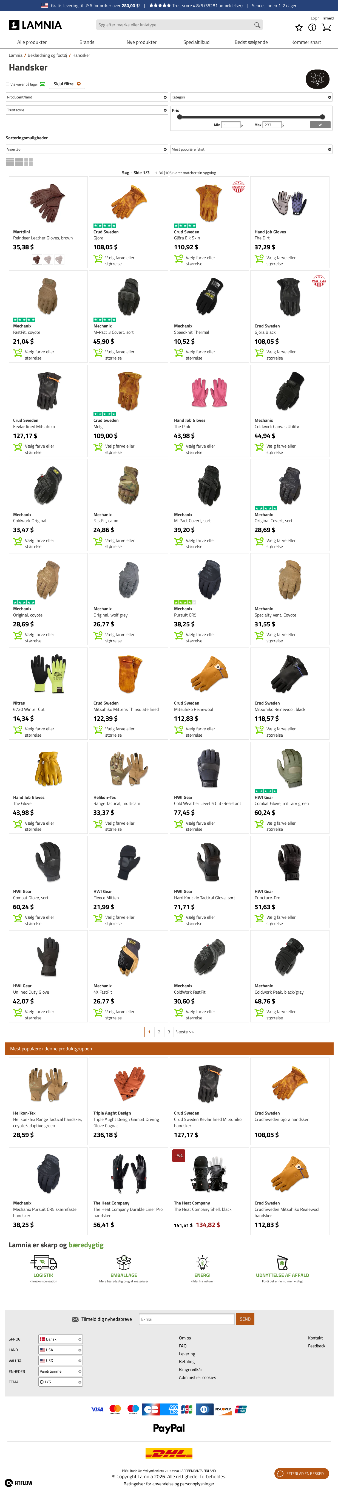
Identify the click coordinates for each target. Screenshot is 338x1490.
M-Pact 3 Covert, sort (113, 332)
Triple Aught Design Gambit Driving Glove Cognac (126, 1122)
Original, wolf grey (110, 615)
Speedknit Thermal (191, 332)
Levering (187, 1353)
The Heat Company (111, 1203)
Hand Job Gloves (270, 231)
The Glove (22, 803)
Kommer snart (306, 42)
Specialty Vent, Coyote (275, 615)
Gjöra (98, 237)
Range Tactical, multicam (116, 803)
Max (258, 125)
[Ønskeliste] (299, 27)
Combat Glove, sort (31, 897)
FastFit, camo (105, 520)
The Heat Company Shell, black (203, 1209)
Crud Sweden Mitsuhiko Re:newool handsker (287, 1212)
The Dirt (262, 237)
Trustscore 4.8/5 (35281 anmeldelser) (196, 5)
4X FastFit (102, 992)
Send (245, 1319)
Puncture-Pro (267, 897)
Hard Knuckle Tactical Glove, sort (204, 897)
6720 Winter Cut (29, 709)
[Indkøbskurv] (326, 27)
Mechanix (22, 326)
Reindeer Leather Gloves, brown (43, 237)
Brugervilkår (190, 1369)
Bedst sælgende (251, 42)
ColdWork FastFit (190, 992)
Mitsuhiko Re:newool (193, 709)
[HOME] (36, 24)
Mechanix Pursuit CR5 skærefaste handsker (44, 1212)
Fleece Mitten (106, 897)
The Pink (182, 426)
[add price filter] (320, 124)
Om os (185, 1338)
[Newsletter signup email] (187, 1319)
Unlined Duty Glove (31, 992)
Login (315, 18)
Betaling (187, 1361)
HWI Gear (183, 797)
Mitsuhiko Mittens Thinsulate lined (126, 709)
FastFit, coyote (26, 332)
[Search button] (257, 25)
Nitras (19, 703)
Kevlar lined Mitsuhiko (34, 426)
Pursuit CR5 (185, 615)
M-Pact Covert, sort (192, 520)
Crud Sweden (106, 231)
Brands (86, 42)
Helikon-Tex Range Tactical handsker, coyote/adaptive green (47, 1122)
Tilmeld (328, 18)
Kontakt (315, 1338)
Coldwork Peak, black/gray (279, 992)
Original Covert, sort (273, 520)
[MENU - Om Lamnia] (312, 27)
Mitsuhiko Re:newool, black (280, 709)
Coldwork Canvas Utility (277, 426)
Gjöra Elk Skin (187, 237)
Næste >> (184, 1031)
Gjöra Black (265, 332)
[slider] (179, 116)
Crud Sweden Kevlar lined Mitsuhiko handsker (208, 1122)
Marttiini (21, 231)
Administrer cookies (197, 1377)
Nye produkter (142, 42)
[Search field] (179, 24)
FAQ (183, 1345)
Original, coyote (27, 615)
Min (217, 125)
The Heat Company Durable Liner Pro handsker (128, 1212)
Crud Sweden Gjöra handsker (282, 1119)
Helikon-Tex (104, 797)
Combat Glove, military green (282, 803)
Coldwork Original (29, 520)
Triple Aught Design (112, 1113)
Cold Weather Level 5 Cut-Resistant (207, 803)
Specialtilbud (196, 42)
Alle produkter (32, 42)
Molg (98, 426)
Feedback (316, 1345)
